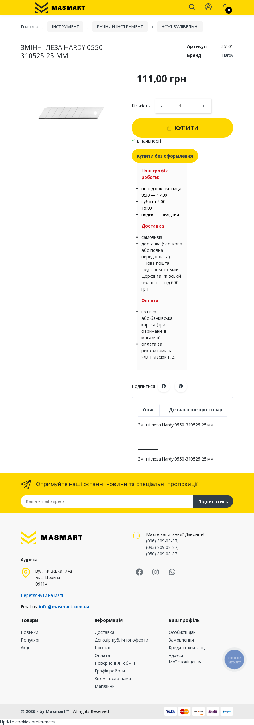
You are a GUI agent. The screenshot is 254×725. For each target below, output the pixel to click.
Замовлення (181, 640)
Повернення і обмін (115, 663)
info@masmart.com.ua (64, 607)
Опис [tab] (148, 410)
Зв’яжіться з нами (113, 678)
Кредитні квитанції (188, 647)
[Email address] (107, 501)
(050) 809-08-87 (161, 554)
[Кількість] (182, 105)
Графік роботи (110, 671)
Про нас (103, 647)
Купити (183, 127)
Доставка (104, 632)
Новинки (29, 632)
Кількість (141, 106)
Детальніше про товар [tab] (195, 410)
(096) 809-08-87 (161, 541)
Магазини (105, 686)
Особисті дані (183, 632)
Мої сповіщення (185, 662)
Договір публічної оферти (121, 640)
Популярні (31, 640)
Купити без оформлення (165, 156)
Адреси (176, 655)
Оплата (102, 655)
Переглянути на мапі (42, 595)
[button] (191, 7)
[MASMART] (60, 7)
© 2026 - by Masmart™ (45, 711)
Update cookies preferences (27, 722)
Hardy (227, 55)
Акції (25, 647)
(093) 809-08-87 (161, 547)
